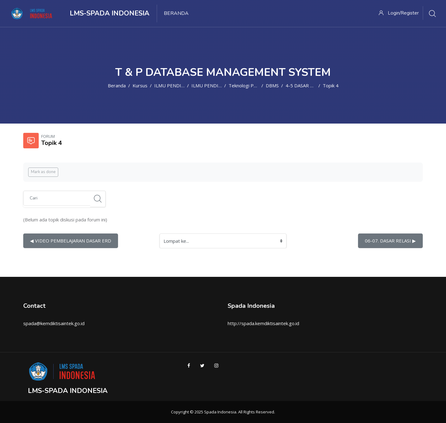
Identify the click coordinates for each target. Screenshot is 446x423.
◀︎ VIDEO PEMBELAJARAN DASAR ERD (70, 241)
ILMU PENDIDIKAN (174, 85)
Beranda (117, 85)
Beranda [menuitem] (176, 13)
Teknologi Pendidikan (251, 85)
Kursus (140, 85)
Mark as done (43, 172)
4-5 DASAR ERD (302, 85)
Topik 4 (331, 85)
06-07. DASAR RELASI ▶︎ (390, 241)
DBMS (272, 85)
